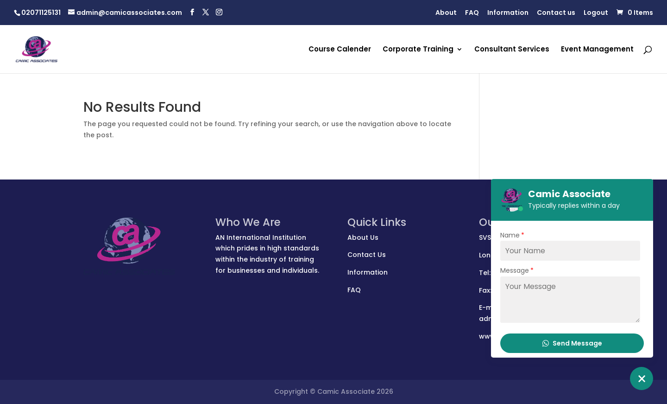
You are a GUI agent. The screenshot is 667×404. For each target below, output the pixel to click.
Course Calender (339, 50)
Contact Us (366, 254)
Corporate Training (418, 50)
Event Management (597, 50)
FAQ (472, 13)
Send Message (572, 343)
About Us (362, 237)
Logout (596, 13)
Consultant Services (511, 50)
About (446, 13)
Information (508, 13)
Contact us (556, 13)
